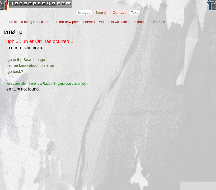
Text (134, 13)
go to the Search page (26, 60)
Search (101, 13)
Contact (119, 13)
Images (84, 13)
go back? (15, 71)
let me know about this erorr (31, 65)
